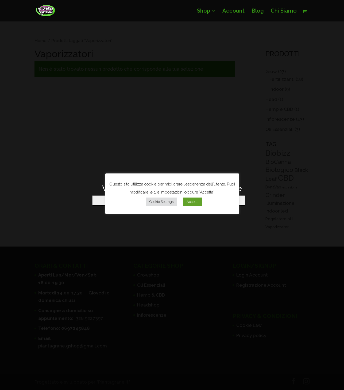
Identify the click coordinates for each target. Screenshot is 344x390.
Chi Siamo (284, 11)
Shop (203, 11)
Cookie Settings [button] (161, 202)
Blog (258, 11)
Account (233, 11)
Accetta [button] (193, 202)
